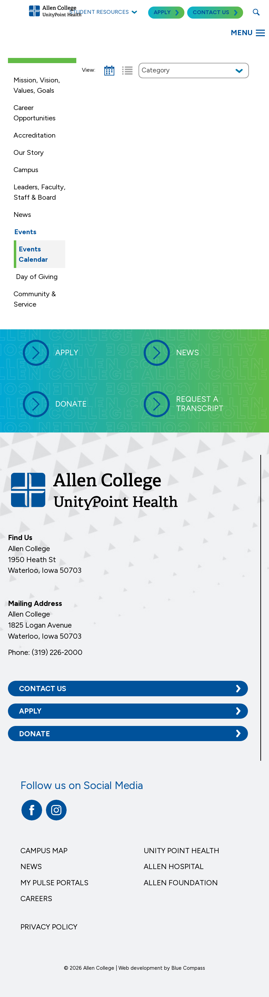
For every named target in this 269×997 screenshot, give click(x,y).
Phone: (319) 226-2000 (45, 652)
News (22, 214)
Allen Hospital (174, 866)
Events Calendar (33, 254)
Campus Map (43, 850)
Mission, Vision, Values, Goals (36, 85)
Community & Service (34, 299)
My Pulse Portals (54, 882)
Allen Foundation (181, 882)
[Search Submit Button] (256, 12)
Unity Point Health (181, 850)
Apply (30, 711)
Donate (34, 733)
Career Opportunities (34, 112)
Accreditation (34, 135)
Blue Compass (188, 968)
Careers (36, 898)
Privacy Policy (48, 927)
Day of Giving (37, 276)
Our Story (28, 152)
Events (25, 232)
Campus (25, 170)
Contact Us (42, 688)
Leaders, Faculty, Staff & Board (39, 192)
